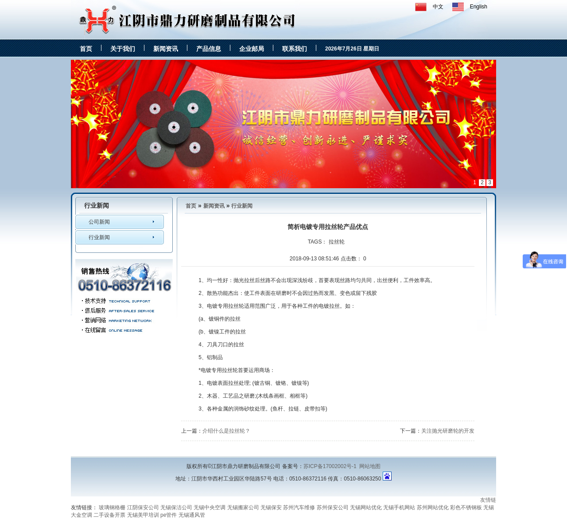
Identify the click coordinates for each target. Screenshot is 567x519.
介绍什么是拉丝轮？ (226, 431)
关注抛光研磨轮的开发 (447, 431)
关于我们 (122, 48)
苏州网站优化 (433, 507)
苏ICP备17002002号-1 (330, 466)
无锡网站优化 (366, 507)
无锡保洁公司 (176, 507)
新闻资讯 (165, 48)
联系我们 (294, 48)
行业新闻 (99, 237)
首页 (86, 48)
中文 (438, 7)
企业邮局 (251, 48)
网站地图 (370, 466)
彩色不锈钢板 (466, 507)
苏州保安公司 (333, 507)
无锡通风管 (192, 515)
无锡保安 (271, 507)
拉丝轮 (337, 242)
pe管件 (168, 515)
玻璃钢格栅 (112, 507)
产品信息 (208, 48)
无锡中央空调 (209, 507)
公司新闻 (99, 222)
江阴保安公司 (143, 507)
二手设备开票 (109, 515)
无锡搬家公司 (243, 507)
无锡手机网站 (399, 507)
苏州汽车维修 (299, 507)
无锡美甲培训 (143, 515)
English (478, 7)
